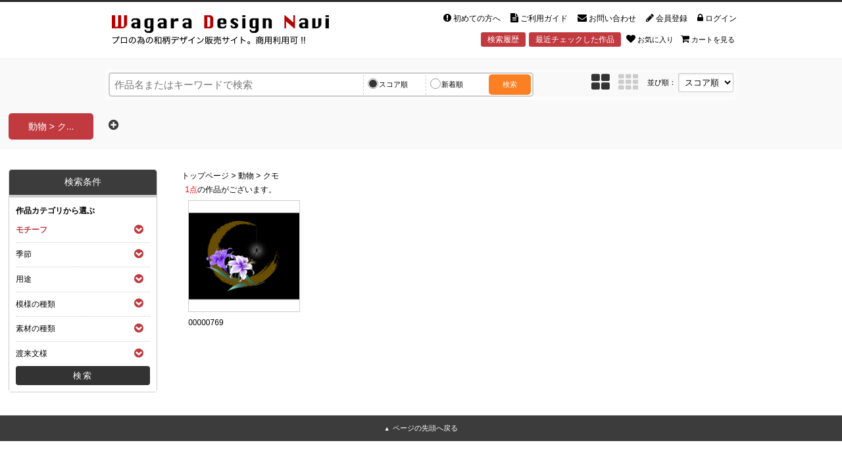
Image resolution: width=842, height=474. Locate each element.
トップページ (205, 175)
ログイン (717, 18)
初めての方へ (472, 18)
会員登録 (666, 18)
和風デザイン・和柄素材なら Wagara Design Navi (231, 32)
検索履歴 (503, 39)
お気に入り (650, 38)
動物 (246, 175)
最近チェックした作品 (574, 39)
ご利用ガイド (539, 18)
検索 (510, 84)
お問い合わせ (607, 18)
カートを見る (708, 38)
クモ (271, 175)
